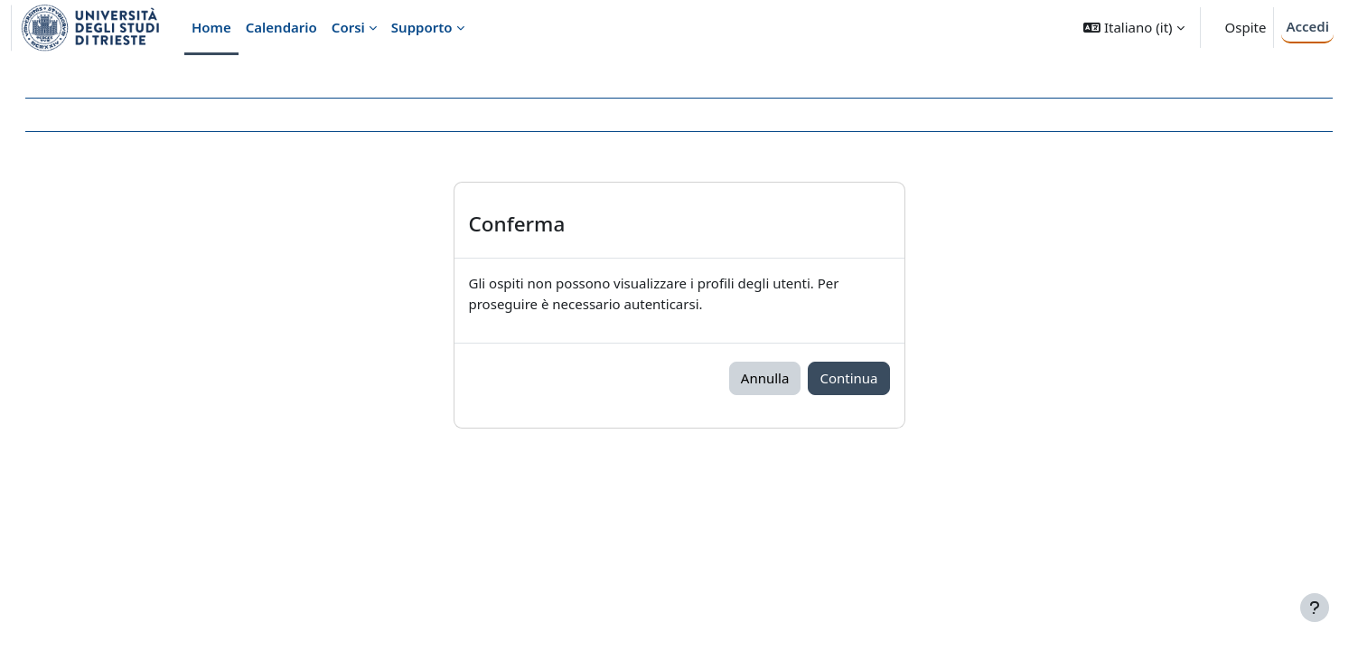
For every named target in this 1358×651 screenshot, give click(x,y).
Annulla (765, 378)
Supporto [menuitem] (422, 27)
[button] (1133, 27)
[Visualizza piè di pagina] (1314, 607)
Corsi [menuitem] (348, 27)
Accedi (1307, 26)
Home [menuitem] (211, 27)
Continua (848, 378)
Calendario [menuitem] (281, 27)
